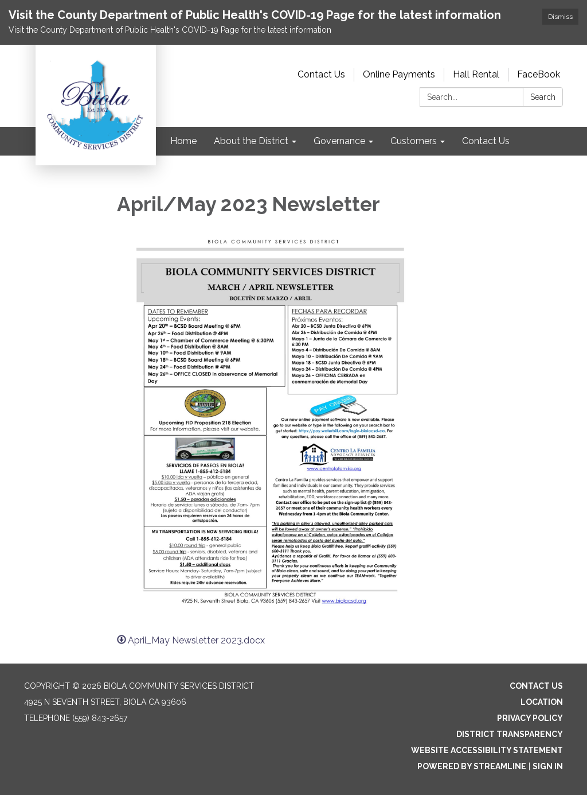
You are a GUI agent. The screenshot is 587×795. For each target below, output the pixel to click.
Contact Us (321, 74)
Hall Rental (476, 74)
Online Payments (399, 74)
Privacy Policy (530, 718)
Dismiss (560, 17)
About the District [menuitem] (251, 140)
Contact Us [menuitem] (486, 140)
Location (542, 702)
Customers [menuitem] (413, 140)
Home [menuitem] (183, 140)
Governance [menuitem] (339, 140)
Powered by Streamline (471, 766)
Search (542, 97)
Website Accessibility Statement (487, 750)
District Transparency (509, 734)
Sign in (548, 766)
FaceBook (538, 74)
